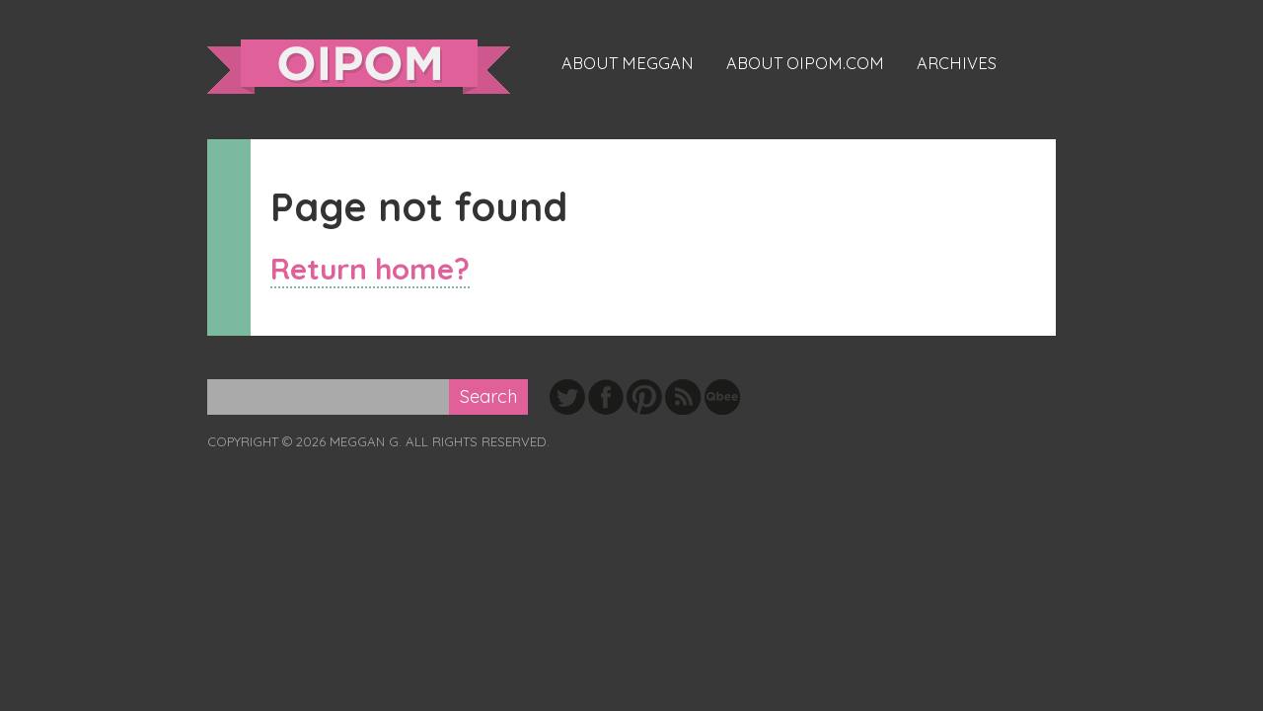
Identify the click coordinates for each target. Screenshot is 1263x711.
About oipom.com (805, 63)
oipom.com (358, 67)
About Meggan (627, 63)
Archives (957, 63)
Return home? (370, 268)
